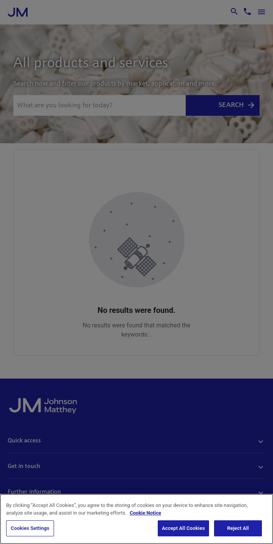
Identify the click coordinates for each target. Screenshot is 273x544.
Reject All (238, 528)
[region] (136, 519)
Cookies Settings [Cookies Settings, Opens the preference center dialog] (30, 528)
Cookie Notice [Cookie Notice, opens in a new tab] (145, 513)
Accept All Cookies (183, 528)
